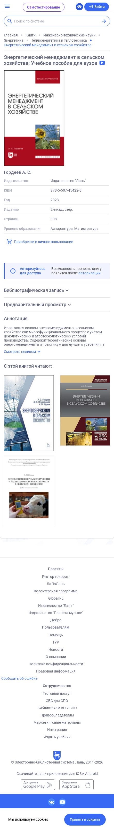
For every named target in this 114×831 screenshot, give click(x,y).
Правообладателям (57, 715)
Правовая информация (56, 671)
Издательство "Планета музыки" (55, 613)
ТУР (55, 642)
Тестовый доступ (57, 693)
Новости (55, 649)
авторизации (89, 273)
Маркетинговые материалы (57, 722)
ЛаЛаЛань (56, 584)
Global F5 (55, 598)
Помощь (55, 635)
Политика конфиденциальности (56, 664)
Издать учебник (57, 737)
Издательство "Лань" (56, 605)
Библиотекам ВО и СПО (57, 708)
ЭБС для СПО (57, 701)
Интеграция (57, 730)
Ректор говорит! (56, 577)
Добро (55, 620)
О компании (56, 657)
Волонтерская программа (56, 591)
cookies (42, 819)
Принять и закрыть (85, 819)
